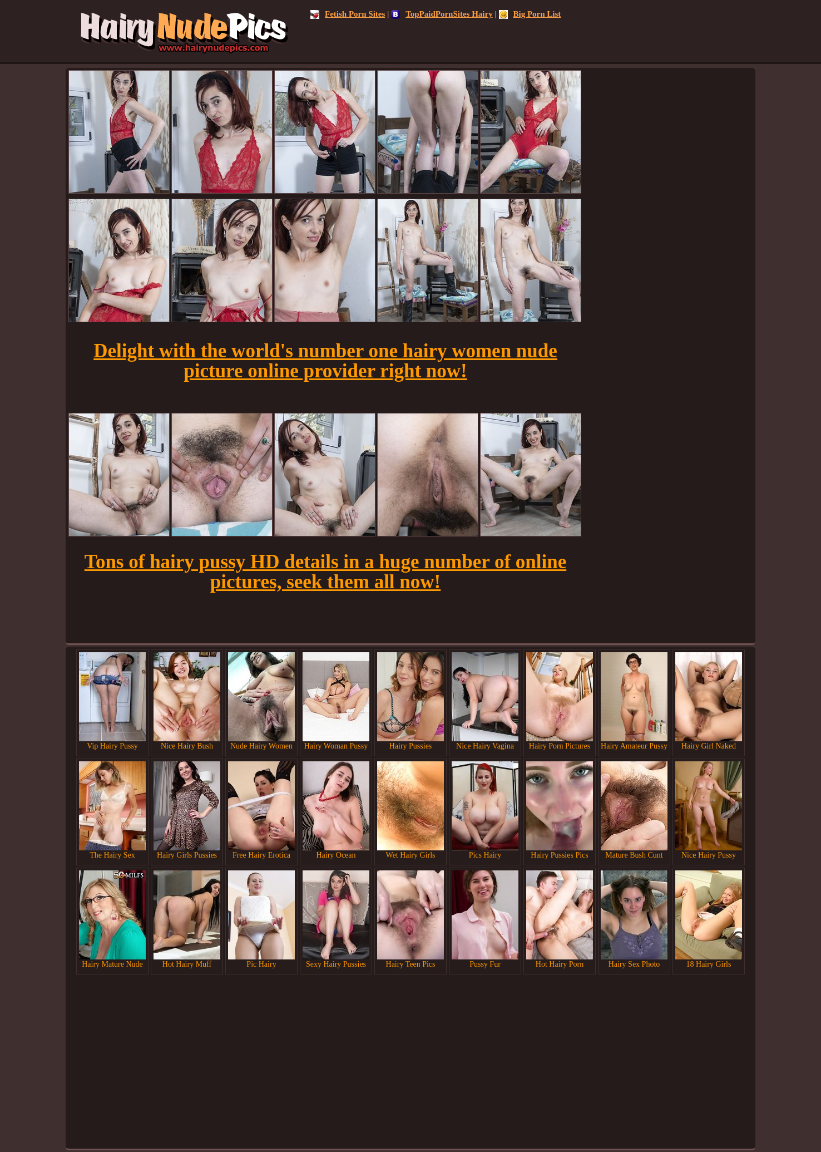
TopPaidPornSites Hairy (442, 13)
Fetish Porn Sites (347, 13)
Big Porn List (530, 13)
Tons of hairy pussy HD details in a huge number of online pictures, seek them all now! (325, 572)
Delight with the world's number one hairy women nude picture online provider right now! (325, 361)
